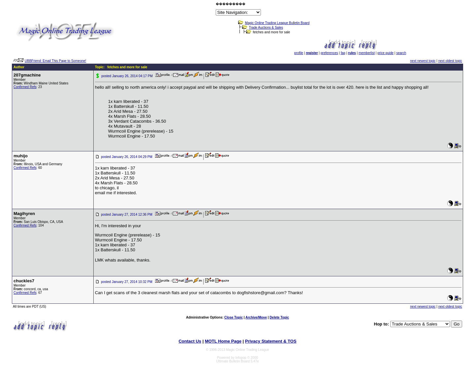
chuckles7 (24, 280)
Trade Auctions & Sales (266, 27)
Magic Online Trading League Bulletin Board (277, 23)
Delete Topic (279, 317)
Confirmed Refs (25, 87)
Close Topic (233, 317)
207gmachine (27, 75)
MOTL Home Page (223, 341)
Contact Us (189, 341)
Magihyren (24, 213)
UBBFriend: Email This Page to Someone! (55, 61)
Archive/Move (256, 317)
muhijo (21, 155)
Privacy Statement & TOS (271, 341)
